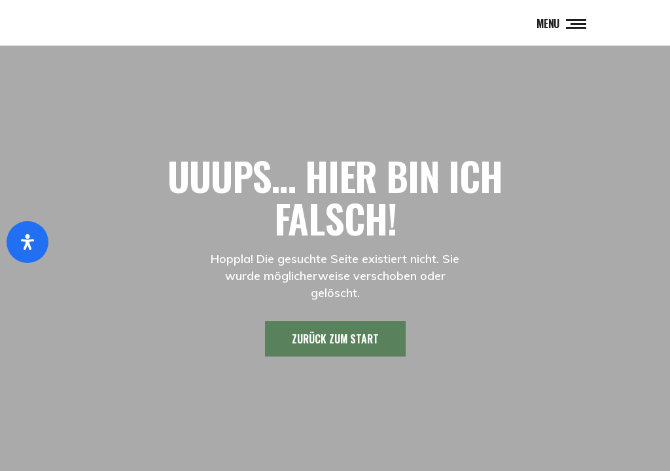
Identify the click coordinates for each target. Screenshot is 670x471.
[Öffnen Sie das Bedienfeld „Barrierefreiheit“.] (27, 242)
